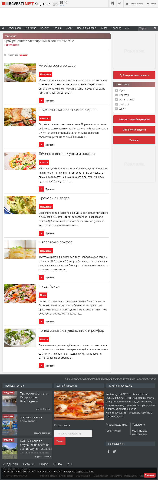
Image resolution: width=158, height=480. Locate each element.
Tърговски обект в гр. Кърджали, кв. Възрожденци (34, 397)
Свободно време (86, 28)
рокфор (23, 54)
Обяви (57, 464)
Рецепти (124, 95)
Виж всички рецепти (134, 129)
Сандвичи (45, 74)
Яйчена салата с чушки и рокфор (67, 153)
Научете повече (85, 471)
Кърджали (10, 464)
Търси (60, 441)
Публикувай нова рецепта (134, 75)
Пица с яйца (62, 425)
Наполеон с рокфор (56, 242)
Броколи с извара (54, 198)
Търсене (134, 140)
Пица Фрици (49, 286)
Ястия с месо (126, 99)
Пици (43, 295)
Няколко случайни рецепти (134, 119)
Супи (122, 90)
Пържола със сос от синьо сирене (68, 109)
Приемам (149, 475)
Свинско (44, 118)
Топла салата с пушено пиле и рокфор (71, 330)
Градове (116, 28)
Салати (44, 162)
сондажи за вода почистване (31, 419)
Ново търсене (11, 44)
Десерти (124, 104)
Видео (43, 464)
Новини (57, 28)
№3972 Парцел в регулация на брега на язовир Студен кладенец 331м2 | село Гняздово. (36, 446)
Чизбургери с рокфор (57, 65)
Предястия (45, 207)
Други (122, 108)
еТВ (70, 464)
